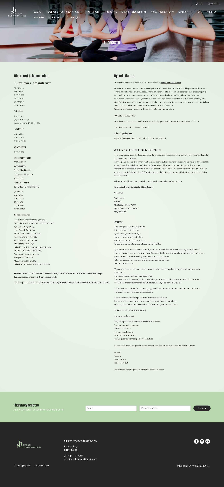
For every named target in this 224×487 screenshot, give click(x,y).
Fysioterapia (92, 11)
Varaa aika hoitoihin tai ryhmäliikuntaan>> (133, 187)
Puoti (199, 11)
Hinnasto (38, 17)
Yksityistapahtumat (161, 11)
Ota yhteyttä (73, 17)
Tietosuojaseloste (22, 466)
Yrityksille (211, 11)
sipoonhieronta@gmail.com (80, 459)
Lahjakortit (183, 11)
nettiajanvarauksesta (171, 83)
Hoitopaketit (110, 11)
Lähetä (202, 408)
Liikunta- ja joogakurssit (133, 11)
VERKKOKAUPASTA (137, 310)
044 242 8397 (73, 455)
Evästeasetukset (41, 466)
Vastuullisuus (55, 17)
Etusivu (37, 11)
